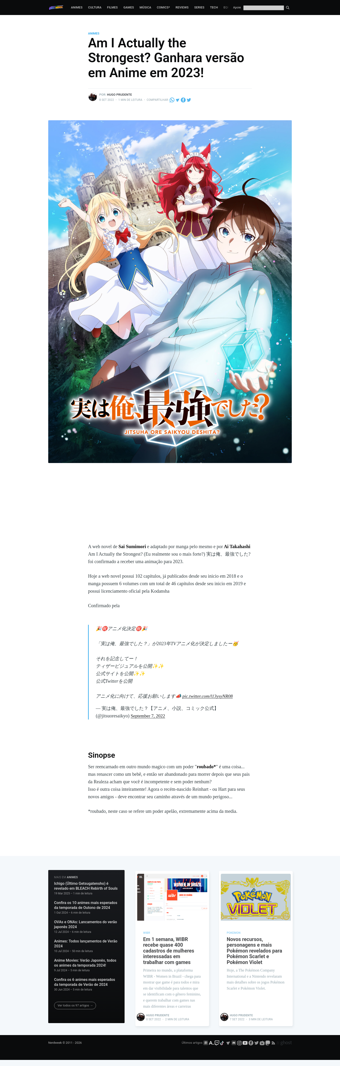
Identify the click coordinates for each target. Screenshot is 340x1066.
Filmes (112, 7)
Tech (214, 7)
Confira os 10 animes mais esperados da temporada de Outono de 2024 (85, 905)
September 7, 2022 (148, 715)
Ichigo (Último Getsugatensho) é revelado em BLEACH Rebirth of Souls (86, 886)
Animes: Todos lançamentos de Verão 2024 (85, 943)
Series (199, 7)
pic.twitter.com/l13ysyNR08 (208, 696)
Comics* (163, 7)
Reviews (182, 7)
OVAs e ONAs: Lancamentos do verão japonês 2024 (85, 924)
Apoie (237, 7)
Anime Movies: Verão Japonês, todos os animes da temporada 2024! (85, 963)
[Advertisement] (170, 507)
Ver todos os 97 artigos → (75, 1005)
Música (145, 7)
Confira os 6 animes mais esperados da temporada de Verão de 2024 (84, 982)
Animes (76, 7)
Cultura (94, 7)
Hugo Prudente (119, 94)
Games (128, 7)
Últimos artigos (192, 1049)
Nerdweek (55, 1049)
